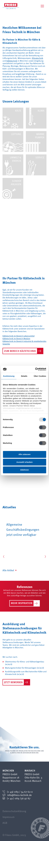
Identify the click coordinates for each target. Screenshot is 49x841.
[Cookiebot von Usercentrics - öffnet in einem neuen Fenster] (35, 369)
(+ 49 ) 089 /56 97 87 (18, 798)
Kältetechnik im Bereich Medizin (16, 338)
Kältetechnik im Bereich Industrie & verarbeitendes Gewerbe (24, 342)
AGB (5, 823)
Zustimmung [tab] (8, 376)
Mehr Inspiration (24, 603)
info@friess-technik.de (19, 795)
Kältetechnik (11, 60)
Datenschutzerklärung (14, 811)
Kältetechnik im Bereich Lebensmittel (19, 335)
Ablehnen (24, 470)
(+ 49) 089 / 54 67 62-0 (20, 792)
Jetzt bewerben (16, 682)
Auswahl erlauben (24, 462)
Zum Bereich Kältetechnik (22, 351)
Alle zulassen (24, 454)
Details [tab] (24, 376)
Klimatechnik (37, 58)
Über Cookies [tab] (40, 376)
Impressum (8, 817)
